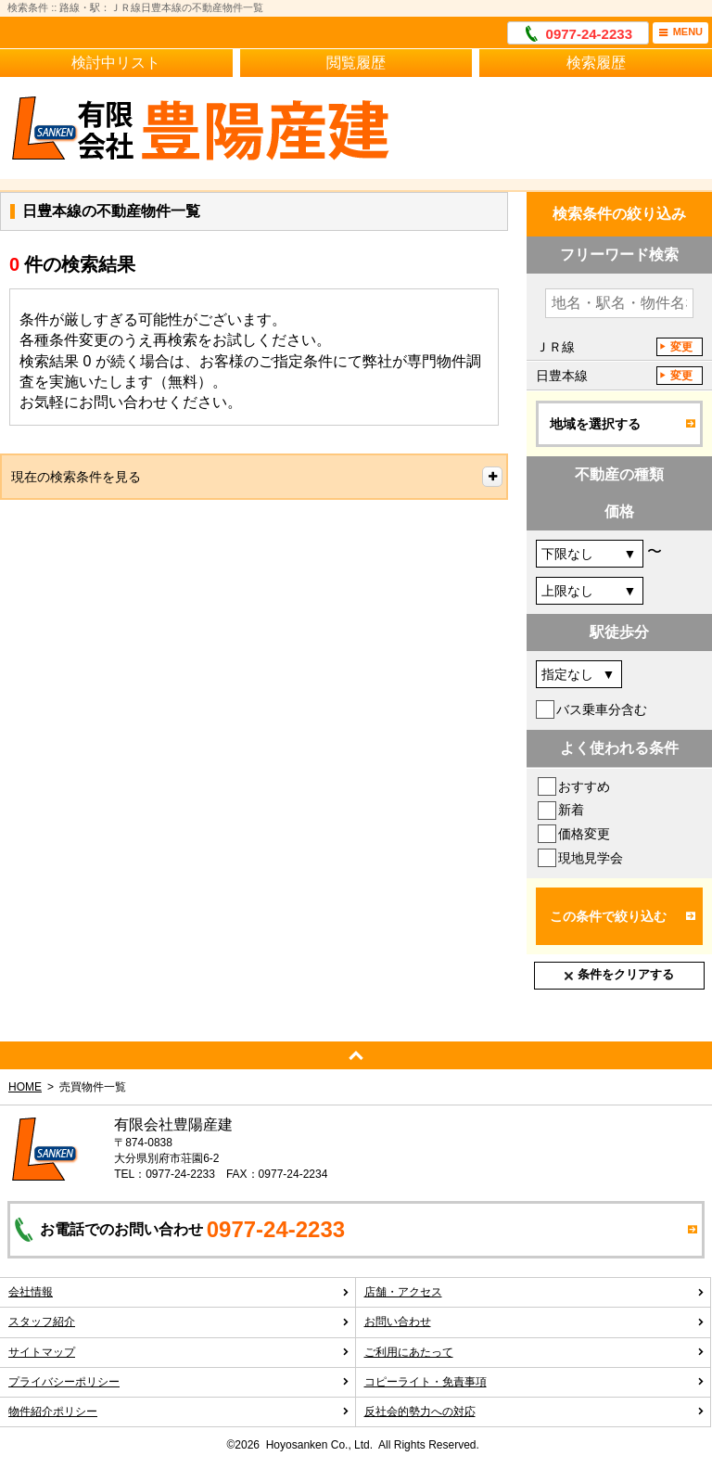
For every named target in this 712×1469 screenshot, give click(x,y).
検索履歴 (596, 62)
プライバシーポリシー (179, 1381)
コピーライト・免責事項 (535, 1381)
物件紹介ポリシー (179, 1411)
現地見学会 (590, 857)
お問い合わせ (535, 1321)
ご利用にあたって (535, 1352)
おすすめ (584, 786)
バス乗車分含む (601, 709)
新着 (571, 809)
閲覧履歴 (356, 62)
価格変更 (584, 833)
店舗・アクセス (535, 1291)
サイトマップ (179, 1352)
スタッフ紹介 (179, 1321)
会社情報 (179, 1291)
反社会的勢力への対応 (535, 1411)
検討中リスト (115, 62)
